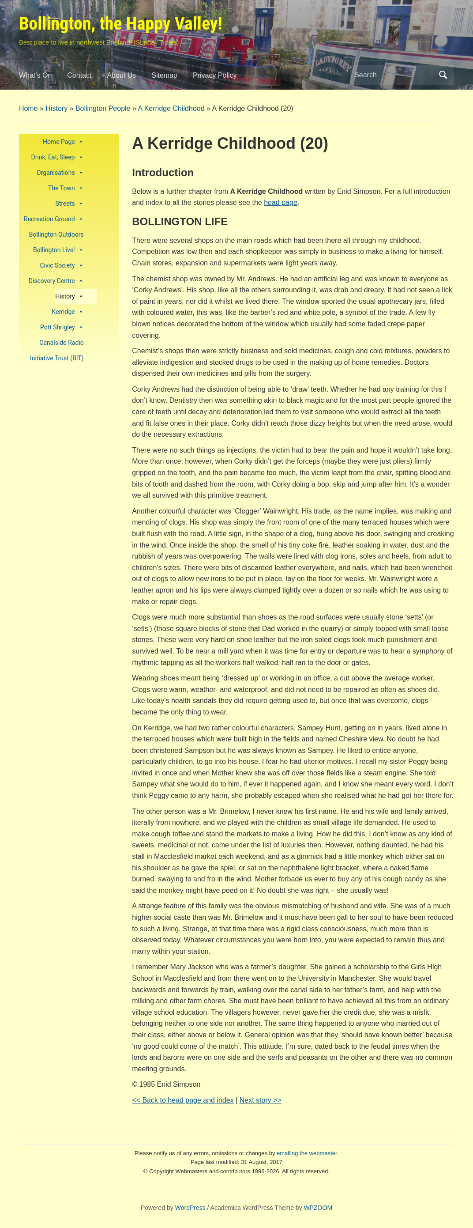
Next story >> (261, 1100)
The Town (66, 188)
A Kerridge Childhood (171, 108)
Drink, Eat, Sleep (57, 157)
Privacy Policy (215, 75)
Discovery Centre (56, 281)
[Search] (394, 75)
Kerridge (68, 312)
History (56, 108)
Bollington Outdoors (56, 234)
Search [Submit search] (443, 75)
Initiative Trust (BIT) (57, 358)
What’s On (35, 75)
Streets (70, 204)
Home (28, 108)
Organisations (60, 173)
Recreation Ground (54, 219)
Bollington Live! (58, 250)
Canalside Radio (61, 342)
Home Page (63, 142)
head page (280, 202)
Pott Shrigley (62, 327)
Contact (79, 75)
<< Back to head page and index (182, 1100)
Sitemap (164, 75)
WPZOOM (318, 1207)
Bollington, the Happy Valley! (120, 23)
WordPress (190, 1207)
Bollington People (103, 108)
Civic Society (62, 265)
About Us (121, 75)
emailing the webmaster (307, 1153)
